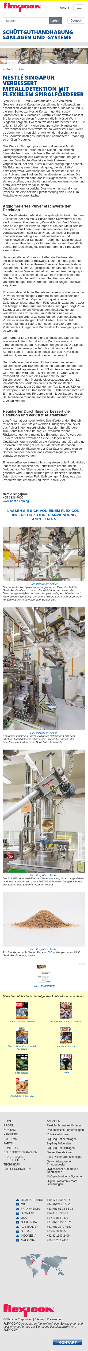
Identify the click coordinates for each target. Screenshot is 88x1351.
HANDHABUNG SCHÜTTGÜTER (14, 1158)
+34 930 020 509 (57, 1213)
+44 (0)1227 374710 (59, 1204)
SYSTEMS (10, 1139)
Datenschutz (55, 1319)
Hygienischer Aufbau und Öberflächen (62, 1170)
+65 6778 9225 (56, 1231)
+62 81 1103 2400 (58, 1235)
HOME (8, 1121)
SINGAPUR (25, 1231)
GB (20, 1204)
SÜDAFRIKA (26, 1222)
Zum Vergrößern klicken (44, 556)
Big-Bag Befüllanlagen (61, 1148)
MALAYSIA (25, 1240)
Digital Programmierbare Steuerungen (62, 1183)
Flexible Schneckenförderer (64, 1125)
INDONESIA (26, 1235)
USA (21, 1218)
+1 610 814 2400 (57, 1218)
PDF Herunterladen (44, 985)
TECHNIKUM (12, 1164)
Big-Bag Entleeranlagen (62, 1139)
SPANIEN (24, 1213)
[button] (67, 1342)
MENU (64, 8)
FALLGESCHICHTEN (17, 1169)
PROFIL (9, 1125)
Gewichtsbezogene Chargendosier (59, 1163)
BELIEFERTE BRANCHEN (20, 1152)
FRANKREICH (27, 1208)
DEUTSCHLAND (29, 1200)
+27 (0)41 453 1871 (59, 1222)
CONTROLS (11, 1148)
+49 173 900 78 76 (58, 1200)
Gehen (55, 21)
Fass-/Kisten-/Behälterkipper (64, 1156)
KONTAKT (10, 1130)
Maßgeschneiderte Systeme (64, 1176)
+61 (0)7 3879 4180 (59, 1226)
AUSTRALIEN (27, 1226)
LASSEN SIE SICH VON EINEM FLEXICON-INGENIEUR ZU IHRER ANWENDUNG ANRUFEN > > (44, 515)
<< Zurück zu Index (14, 69)
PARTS (8, 1143)
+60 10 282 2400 (57, 1240)
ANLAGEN (53, 1121)
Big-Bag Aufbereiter (59, 1143)
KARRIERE (11, 1134)
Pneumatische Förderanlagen (65, 1130)
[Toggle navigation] (79, 8)
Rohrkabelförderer (58, 1134)
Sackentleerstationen (60, 1152)
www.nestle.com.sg (16, 501)
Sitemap (40, 1319)
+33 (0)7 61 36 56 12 (60, 1208)
